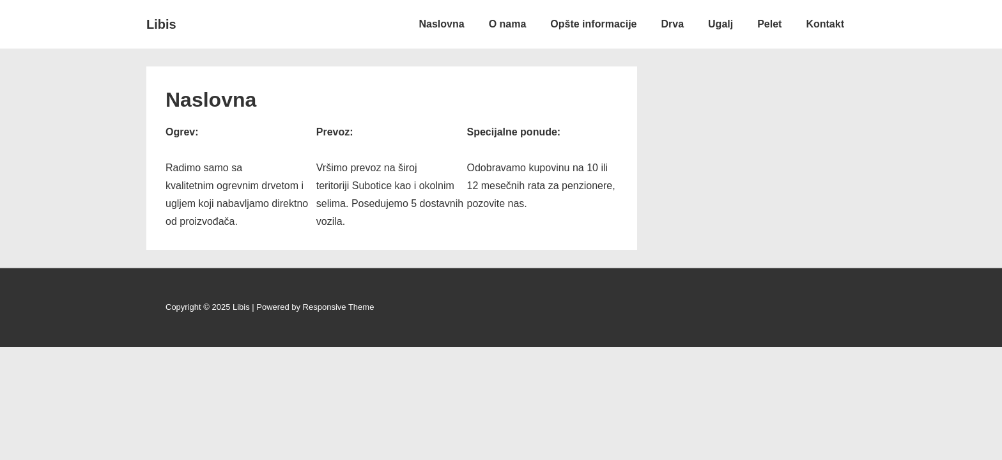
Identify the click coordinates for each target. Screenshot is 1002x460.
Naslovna (442, 24)
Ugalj (720, 24)
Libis (161, 24)
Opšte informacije (593, 24)
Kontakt (825, 24)
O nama (508, 24)
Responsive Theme (338, 307)
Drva (672, 24)
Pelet (769, 24)
